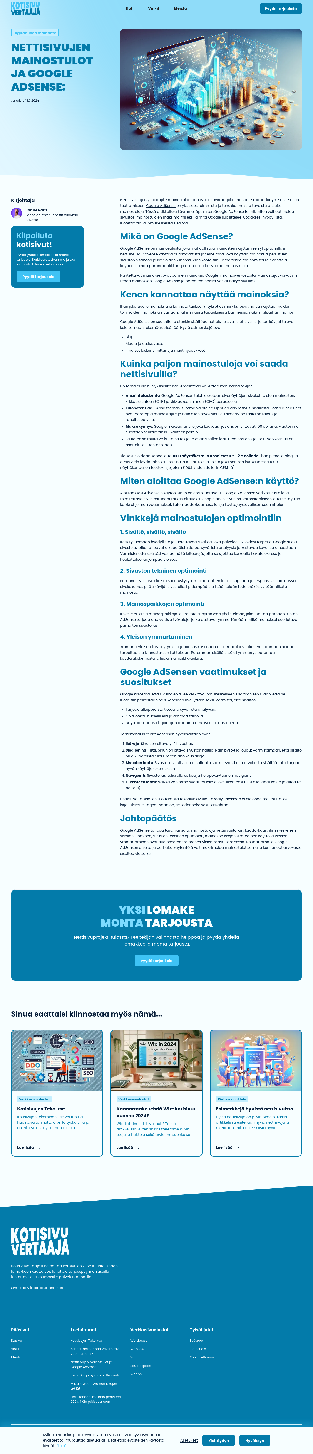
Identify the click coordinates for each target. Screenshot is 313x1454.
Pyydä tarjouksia (281, 9)
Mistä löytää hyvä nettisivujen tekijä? (94, 1386)
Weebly (136, 1374)
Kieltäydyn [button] (218, 1441)
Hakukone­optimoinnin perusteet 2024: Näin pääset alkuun (96, 1399)
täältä (61, 1446)
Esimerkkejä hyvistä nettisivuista (95, 1375)
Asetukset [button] (189, 1440)
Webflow (137, 1349)
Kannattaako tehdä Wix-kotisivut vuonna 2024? (96, 1352)
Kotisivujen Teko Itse (86, 1340)
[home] (25, 9)
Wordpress (138, 1340)
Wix (133, 1357)
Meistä (16, 1357)
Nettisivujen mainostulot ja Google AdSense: (91, 1365)
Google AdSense (161, 206)
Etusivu (16, 1340)
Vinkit (15, 1349)
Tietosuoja (198, 1349)
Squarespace (140, 1366)
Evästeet (196, 1340)
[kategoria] (35, 32)
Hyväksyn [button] (254, 1441)
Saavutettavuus (202, 1357)
